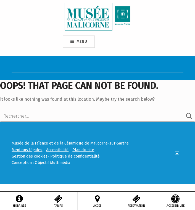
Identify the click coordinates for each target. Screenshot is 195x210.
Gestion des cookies (30, 156)
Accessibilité (57, 149)
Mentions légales (27, 149)
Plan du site (83, 149)
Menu (82, 41)
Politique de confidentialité (75, 156)
